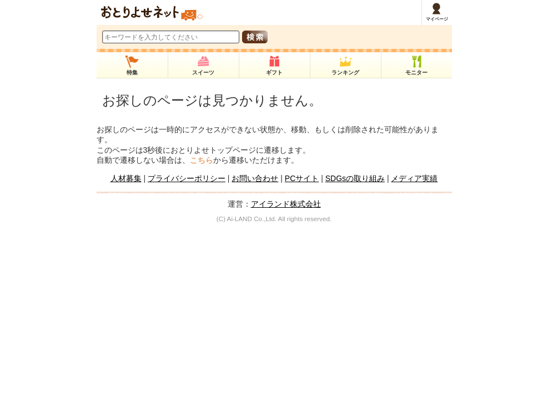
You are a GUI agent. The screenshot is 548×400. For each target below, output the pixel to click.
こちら (201, 160)
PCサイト (302, 178)
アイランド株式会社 (286, 203)
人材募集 (126, 178)
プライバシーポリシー (186, 178)
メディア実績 (414, 178)
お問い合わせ (255, 178)
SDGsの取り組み (355, 178)
